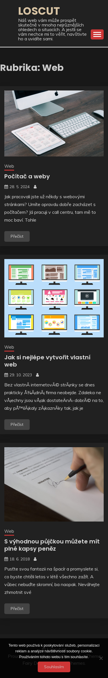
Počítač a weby (27, 176)
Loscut (39, 10)
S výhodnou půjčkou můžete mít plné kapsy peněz (52, 545)
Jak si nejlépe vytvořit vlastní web (47, 361)
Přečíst (17, 236)
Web (9, 166)
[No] (101, 658)
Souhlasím (54, 666)
